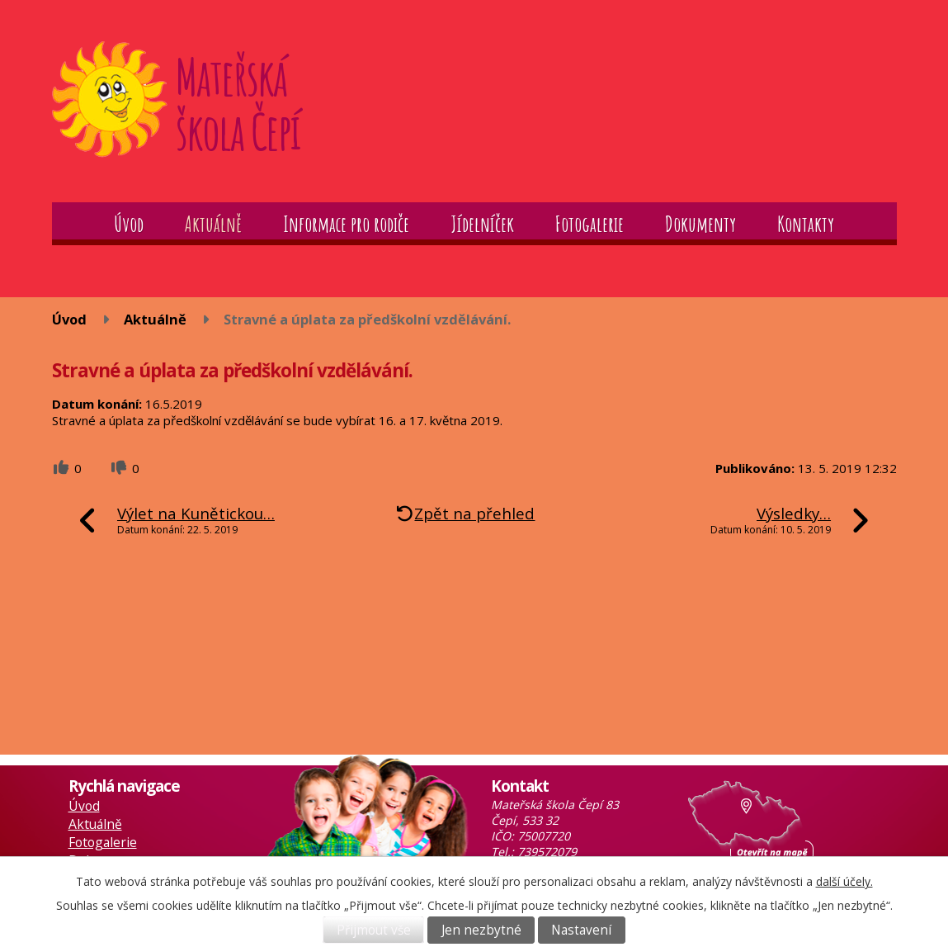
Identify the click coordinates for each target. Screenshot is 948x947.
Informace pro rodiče (346, 224)
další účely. (844, 881)
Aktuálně (213, 224)
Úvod (129, 224)
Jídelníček (482, 224)
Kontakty (805, 224)
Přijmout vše (374, 930)
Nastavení (581, 930)
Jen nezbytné (481, 930)
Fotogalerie (589, 224)
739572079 (547, 851)
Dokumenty (700, 224)
